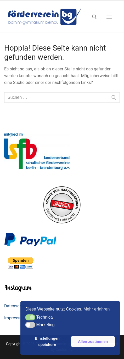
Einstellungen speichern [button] (47, 341)
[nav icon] (109, 16)
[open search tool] (94, 17)
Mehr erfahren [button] (96, 309)
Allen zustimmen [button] (93, 341)
